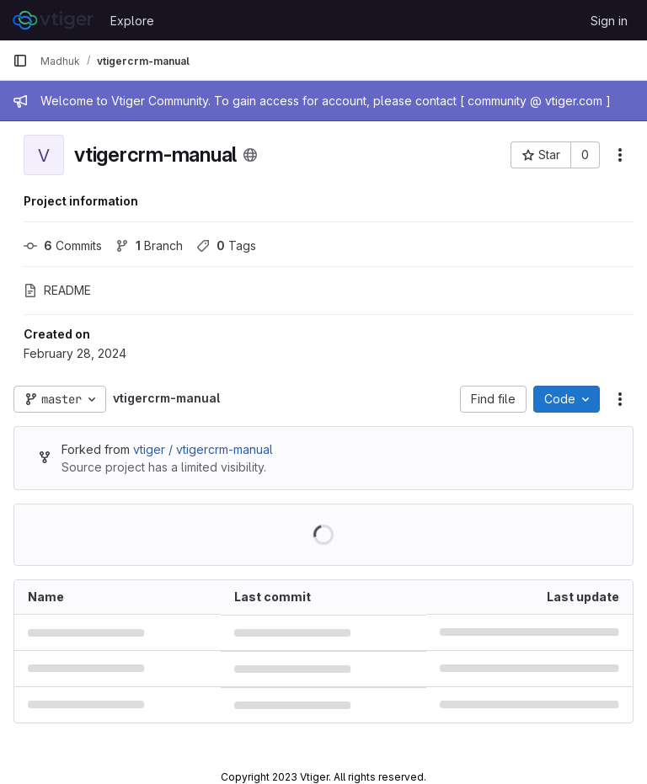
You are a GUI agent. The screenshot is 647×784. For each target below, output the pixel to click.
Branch (149, 245)
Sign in (609, 20)
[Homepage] (53, 20)
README (57, 290)
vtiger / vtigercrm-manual (203, 449)
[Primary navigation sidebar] (20, 60)
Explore (132, 20)
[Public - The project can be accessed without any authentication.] (250, 155)
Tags (226, 245)
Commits (63, 245)
